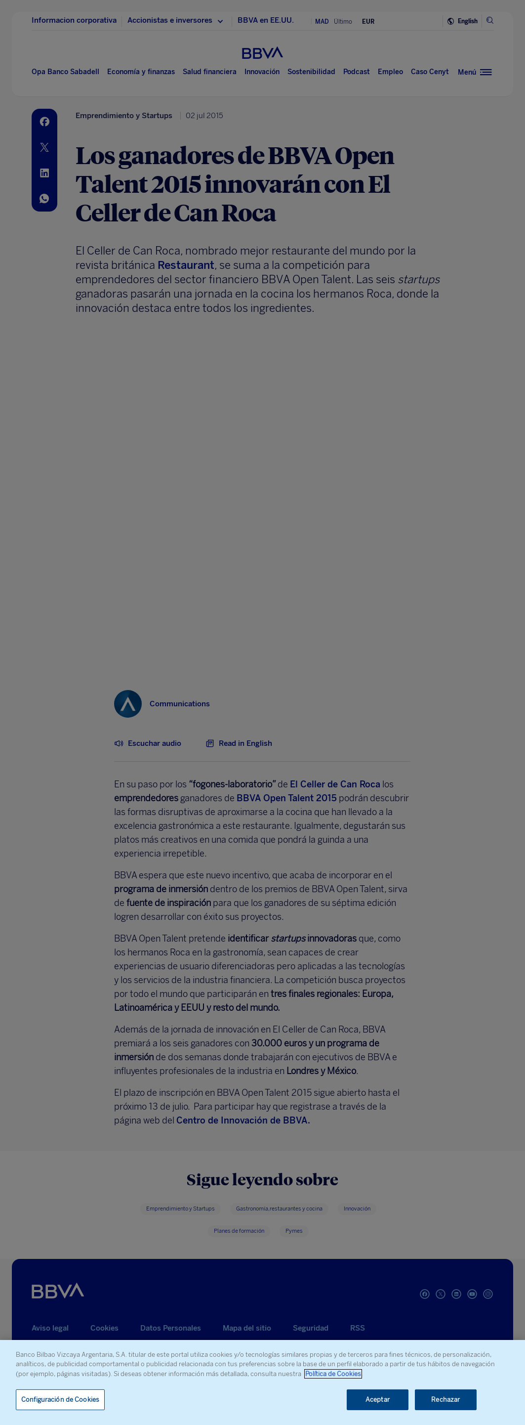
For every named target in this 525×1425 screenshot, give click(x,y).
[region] (262, 1382)
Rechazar (445, 1399)
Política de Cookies (333, 1374)
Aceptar (377, 1399)
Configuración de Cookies (60, 1399)
